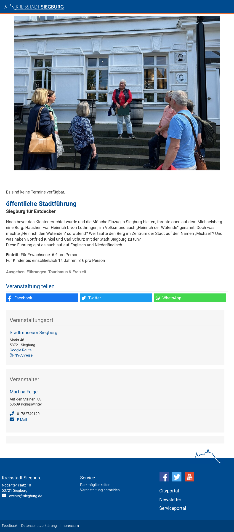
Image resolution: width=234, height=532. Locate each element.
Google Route (21, 350)
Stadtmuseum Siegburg (33, 332)
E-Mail (22, 420)
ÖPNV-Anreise (21, 355)
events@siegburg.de (25, 496)
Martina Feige (23, 392)
